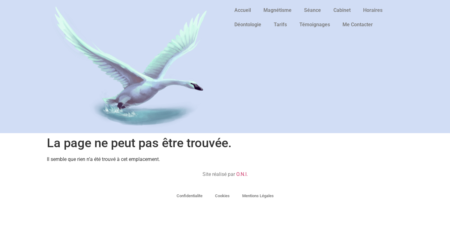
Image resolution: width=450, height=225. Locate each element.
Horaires (372, 10)
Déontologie (247, 25)
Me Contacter (357, 25)
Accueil (242, 10)
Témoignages (314, 25)
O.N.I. (242, 174)
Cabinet (342, 10)
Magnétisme (277, 10)
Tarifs (280, 25)
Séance (312, 10)
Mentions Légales (258, 195)
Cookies (222, 195)
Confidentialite (189, 195)
